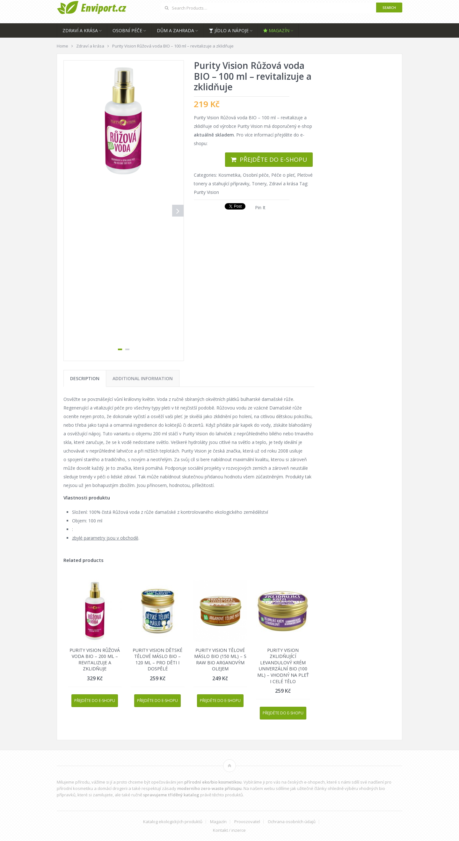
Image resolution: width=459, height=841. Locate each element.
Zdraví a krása (80, 30)
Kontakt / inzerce (229, 830)
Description (84, 378)
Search (389, 7)
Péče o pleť (283, 175)
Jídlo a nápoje (229, 30)
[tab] (84, 378)
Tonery (259, 184)
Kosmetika (229, 175)
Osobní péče (127, 30)
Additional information (143, 378)
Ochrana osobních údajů (292, 822)
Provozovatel (247, 822)
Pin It (260, 207)
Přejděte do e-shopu (273, 159)
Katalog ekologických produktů (172, 822)
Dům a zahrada (175, 30)
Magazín (276, 30)
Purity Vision (206, 192)
